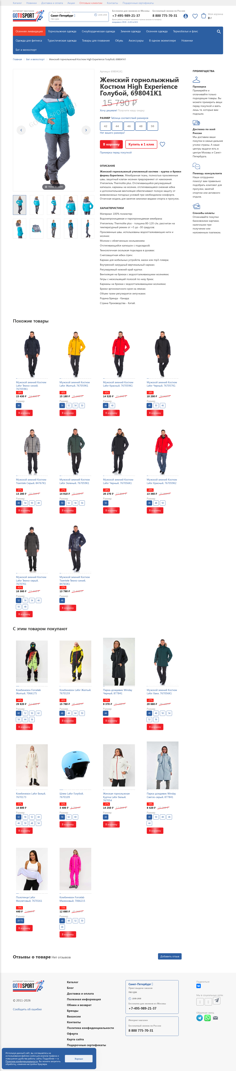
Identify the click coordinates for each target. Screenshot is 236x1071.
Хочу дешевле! (108, 110)
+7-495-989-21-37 (126, 15)
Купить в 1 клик (141, 144)
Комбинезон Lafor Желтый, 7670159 (75, 691)
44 (117, 126)
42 (105, 126)
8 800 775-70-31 (164, 15)
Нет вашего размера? (112, 132)
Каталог (17, 3)
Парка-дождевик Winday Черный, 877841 (117, 691)
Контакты (112, 3)
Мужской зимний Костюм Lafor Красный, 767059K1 (118, 383)
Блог (70, 988)
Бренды (72, 1010)
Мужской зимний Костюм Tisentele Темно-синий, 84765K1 (75, 580)
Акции (71, 3)
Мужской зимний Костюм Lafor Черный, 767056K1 (118, 481)
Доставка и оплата (52, 3)
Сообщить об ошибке (27, 1009)
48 (141, 126)
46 (129, 126)
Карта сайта (75, 1039)
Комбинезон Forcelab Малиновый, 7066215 (72, 898)
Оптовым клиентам (90, 3)
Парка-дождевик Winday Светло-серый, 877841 (161, 795)
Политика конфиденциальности (90, 1028)
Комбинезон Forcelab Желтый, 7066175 (28, 691)
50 (152, 126)
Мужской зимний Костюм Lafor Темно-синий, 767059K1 (31, 385)
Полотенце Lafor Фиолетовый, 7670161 (29, 898)
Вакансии (74, 1016)
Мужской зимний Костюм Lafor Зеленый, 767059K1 (75, 481)
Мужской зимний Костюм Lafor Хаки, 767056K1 (162, 691)
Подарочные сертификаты (138, 3)
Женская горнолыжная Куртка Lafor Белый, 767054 (116, 797)
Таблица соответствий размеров (129, 118)
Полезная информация (84, 999)
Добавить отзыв (169, 956)
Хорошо (79, 1058)
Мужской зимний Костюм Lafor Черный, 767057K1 (162, 383)
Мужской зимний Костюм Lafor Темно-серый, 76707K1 (31, 580)
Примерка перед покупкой (116, 152)
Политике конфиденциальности (22, 1061)
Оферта (72, 1033)
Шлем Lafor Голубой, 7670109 (72, 795)
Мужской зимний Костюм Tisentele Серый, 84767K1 (31, 481)
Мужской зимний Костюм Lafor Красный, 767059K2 (162, 481)
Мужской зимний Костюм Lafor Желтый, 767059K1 (75, 383)
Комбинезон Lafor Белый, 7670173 (31, 795)
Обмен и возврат (79, 1005)
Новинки (31, 3)
